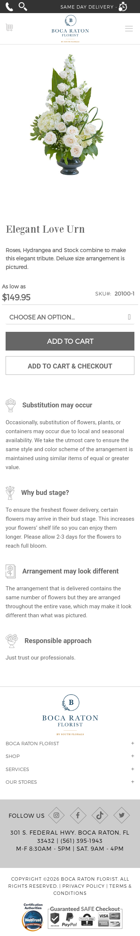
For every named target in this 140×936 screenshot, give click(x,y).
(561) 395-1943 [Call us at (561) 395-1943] (81, 840)
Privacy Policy (83, 885)
